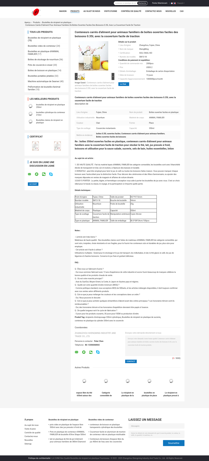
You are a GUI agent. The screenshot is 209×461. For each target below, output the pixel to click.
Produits (75, 11)
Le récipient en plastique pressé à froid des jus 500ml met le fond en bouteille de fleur (171, 394)
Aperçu (27, 22)
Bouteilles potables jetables (41, 76)
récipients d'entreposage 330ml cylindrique (103, 317)
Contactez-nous (153, 11)
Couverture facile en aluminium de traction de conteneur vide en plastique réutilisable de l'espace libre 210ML (108, 433)
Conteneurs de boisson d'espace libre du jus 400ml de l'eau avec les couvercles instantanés (107, 441)
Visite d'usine (110, 11)
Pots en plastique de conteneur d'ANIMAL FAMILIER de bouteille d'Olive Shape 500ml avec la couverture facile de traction (68, 433)
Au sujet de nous (91, 11)
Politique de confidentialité (39, 458)
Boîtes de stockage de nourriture (43, 59)
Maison (63, 11)
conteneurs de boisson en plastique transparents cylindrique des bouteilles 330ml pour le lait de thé (106, 426)
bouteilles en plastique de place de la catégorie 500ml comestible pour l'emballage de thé (149, 394)
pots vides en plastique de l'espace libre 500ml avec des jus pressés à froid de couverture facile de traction (66, 426)
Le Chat (123, 84)
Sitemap (28, 444)
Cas (181, 11)
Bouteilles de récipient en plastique (56, 22)
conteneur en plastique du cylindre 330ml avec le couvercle (99, 321)
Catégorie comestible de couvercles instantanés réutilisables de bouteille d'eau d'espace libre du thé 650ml (106, 394)
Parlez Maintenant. (160, 3)
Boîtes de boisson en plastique (42, 70)
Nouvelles (171, 11)
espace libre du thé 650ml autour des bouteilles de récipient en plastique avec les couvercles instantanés (84, 394)
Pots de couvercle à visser (40, 65)
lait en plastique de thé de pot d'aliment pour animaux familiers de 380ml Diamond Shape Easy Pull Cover (68, 441)
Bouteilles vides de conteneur (42, 46)
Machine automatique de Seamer (43, 81)
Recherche (142, 3)
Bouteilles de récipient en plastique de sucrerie (141, 317)
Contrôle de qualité (131, 11)
